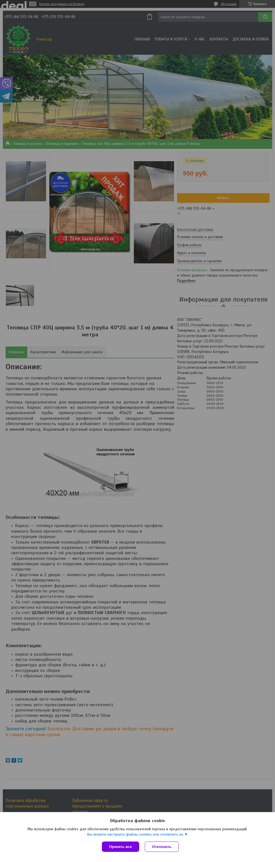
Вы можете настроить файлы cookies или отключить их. (135, 834)
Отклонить (161, 847)
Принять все (120, 847)
